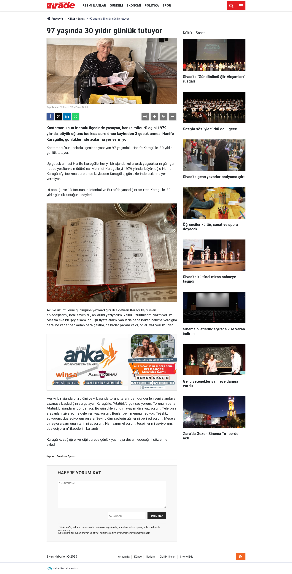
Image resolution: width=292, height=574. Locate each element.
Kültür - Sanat (76, 18)
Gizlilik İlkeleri (167, 556)
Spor (167, 5)
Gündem (116, 5)
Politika (152, 5)
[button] (154, 116)
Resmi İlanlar (94, 5)
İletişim (150, 556)
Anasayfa (55, 18)
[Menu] (240, 6)
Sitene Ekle (186, 556)
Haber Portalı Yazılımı (65, 568)
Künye (138, 556)
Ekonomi (134, 5)
